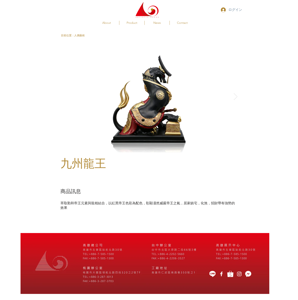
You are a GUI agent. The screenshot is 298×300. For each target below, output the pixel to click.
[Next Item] (235, 96)
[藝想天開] (221, 274)
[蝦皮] (230, 274)
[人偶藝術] (81, 35)
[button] (67, 35)
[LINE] (212, 274)
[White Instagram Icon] (239, 274)
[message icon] (248, 274)
